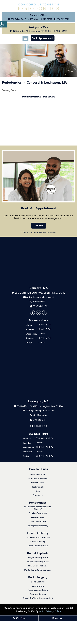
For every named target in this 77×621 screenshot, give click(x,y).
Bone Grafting (37, 582)
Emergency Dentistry (38, 526)
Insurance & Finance (38, 479)
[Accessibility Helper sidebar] (3, 24)
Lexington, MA (38, 401)
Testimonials (38, 487)
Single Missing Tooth (38, 558)
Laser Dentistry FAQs (38, 546)
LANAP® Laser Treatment (37, 537)
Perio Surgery (37, 577)
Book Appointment (42, 38)
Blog (38, 491)
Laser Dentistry (37, 533)
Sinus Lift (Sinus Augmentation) (38, 598)
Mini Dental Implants (37, 566)
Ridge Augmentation (38, 590)
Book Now (57, 618)
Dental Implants (38, 553)
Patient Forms (37, 483)
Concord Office (38, 15)
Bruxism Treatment (38, 513)
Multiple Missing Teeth (38, 562)
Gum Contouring (38, 521)
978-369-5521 (63, 19)
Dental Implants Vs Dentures (37, 570)
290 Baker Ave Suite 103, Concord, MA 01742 (31, 19)
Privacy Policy (53, 611)
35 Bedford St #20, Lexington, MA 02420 (32, 31)
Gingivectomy (37, 517)
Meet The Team (37, 475)
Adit (41, 611)
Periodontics (38, 502)
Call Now (38, 225)
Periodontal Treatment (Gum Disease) (37, 508)
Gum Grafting (38, 586)
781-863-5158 (61, 31)
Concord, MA (38, 288)
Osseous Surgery (38, 594)
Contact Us (38, 495)
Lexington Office (38, 27)
